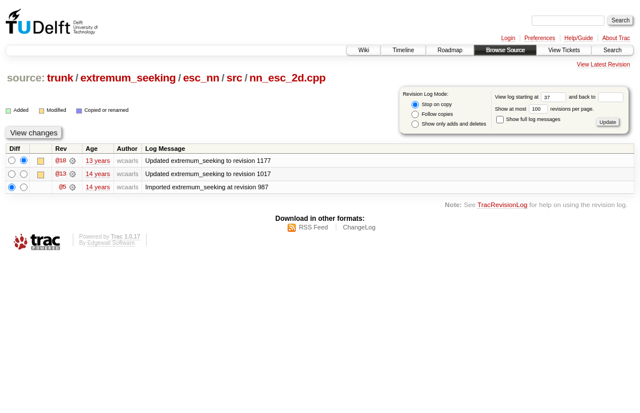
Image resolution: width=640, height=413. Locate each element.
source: (26, 78)
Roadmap (450, 50)
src (234, 78)
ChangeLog (359, 228)
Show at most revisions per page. (544, 109)
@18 (61, 160)
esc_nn (201, 78)
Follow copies (432, 114)
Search (612, 50)
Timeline (403, 50)
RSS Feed (313, 228)
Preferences (539, 38)
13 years (98, 160)
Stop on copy (431, 104)
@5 (62, 188)
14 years (98, 174)
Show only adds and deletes (448, 124)
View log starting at (532, 97)
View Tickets (564, 50)
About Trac (616, 38)
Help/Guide (578, 38)
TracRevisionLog (502, 205)
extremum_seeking (128, 78)
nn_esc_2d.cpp (287, 78)
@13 (61, 174)
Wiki (363, 50)
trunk (60, 78)
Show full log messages (528, 119)
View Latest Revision (603, 64)
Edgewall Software (111, 244)
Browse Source (505, 50)
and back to (596, 97)
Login (508, 38)
